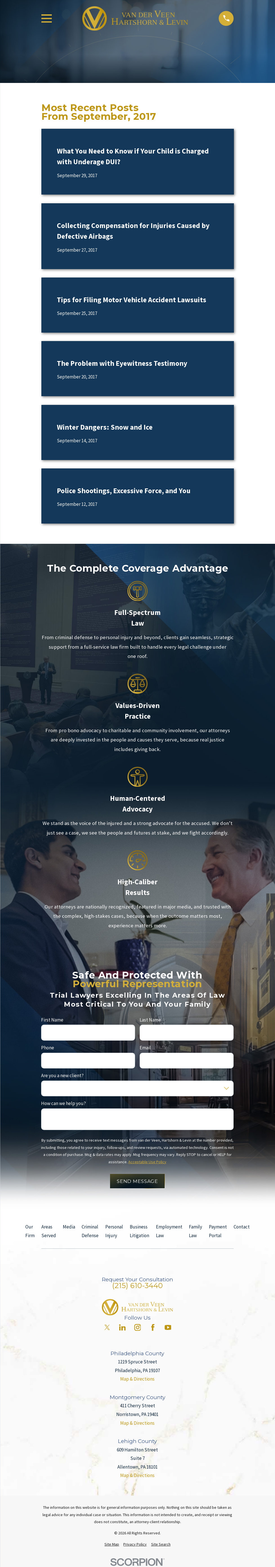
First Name (52, 1020)
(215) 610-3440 (137, 1285)
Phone (47, 1047)
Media (69, 1227)
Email (145, 1047)
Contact (242, 1227)
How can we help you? (63, 1103)
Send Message (137, 1181)
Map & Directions (137, 1379)
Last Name (150, 1020)
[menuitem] (111, 1544)
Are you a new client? (62, 1075)
